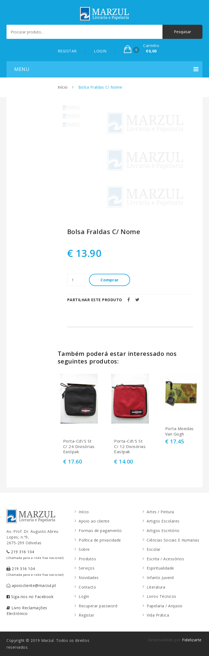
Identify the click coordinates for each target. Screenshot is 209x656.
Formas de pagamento (100, 530)
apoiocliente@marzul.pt (31, 585)
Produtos (87, 558)
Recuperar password (98, 605)
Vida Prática (158, 615)
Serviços (86, 568)
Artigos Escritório (163, 530)
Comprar (109, 279)
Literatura (156, 587)
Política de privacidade (100, 540)
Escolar (154, 549)
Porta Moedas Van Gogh (179, 431)
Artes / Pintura (160, 511)
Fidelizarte (192, 639)
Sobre (84, 549)
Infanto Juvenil (160, 577)
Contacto (87, 587)
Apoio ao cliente (94, 521)
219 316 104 (35, 554)
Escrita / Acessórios (165, 558)
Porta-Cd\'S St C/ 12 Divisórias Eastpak (130, 446)
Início (63, 87)
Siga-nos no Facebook (30, 596)
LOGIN (100, 51)
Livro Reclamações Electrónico (27, 610)
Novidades (89, 577)
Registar (86, 615)
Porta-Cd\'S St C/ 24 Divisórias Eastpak (79, 446)
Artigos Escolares (163, 521)
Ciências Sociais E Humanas (173, 540)
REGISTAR (67, 51)
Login (84, 596)
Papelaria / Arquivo (165, 605)
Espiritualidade (160, 568)
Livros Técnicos (161, 596)
